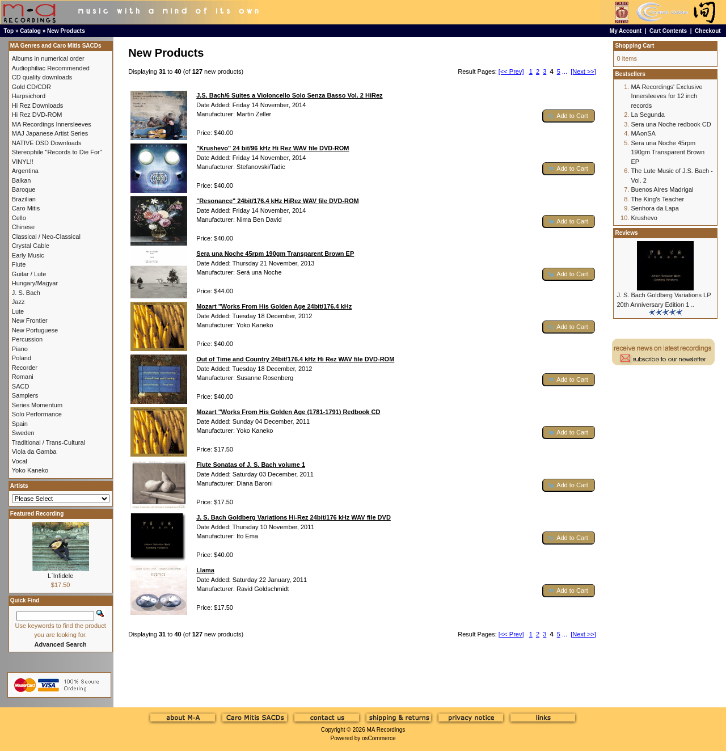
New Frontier (30, 320)
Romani (22, 376)
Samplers (25, 395)
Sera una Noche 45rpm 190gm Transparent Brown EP (667, 152)
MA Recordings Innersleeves (51, 124)
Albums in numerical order (48, 58)
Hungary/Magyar (35, 283)
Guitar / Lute (29, 274)
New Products (66, 31)
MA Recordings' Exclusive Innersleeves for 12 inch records (666, 96)
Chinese (23, 226)
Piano (20, 348)
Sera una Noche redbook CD (671, 124)
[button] (569, 116)
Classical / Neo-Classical (46, 236)
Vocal (19, 461)
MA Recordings (385, 730)
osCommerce (378, 738)
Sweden (23, 432)
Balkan (21, 180)
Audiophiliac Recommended (51, 68)
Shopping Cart (634, 46)
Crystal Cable (30, 245)
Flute (19, 264)
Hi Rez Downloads (37, 105)
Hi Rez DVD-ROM (37, 114)
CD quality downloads (42, 77)
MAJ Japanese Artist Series (50, 133)
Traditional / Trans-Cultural (48, 442)
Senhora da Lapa (654, 208)
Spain (20, 423)
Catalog (30, 31)
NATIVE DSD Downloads (47, 143)
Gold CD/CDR (31, 86)
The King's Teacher (657, 199)
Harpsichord (28, 95)
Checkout (708, 31)
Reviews (626, 233)
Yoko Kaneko (30, 470)
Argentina (25, 170)
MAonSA (643, 133)
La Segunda (647, 114)
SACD (20, 386)
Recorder (24, 367)
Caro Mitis (26, 208)
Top (9, 31)
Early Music (28, 255)
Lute (18, 311)
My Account (625, 31)
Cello (19, 217)
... (564, 71)
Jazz (18, 301)
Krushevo (644, 217)
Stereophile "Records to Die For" (57, 152)
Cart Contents (668, 31)
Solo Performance (37, 414)
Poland (21, 358)
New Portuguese (35, 330)
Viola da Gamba (34, 451)
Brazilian (24, 199)
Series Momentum (37, 405)
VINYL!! (22, 161)
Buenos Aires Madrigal (662, 189)
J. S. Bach (26, 292)
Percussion (27, 339)
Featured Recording (37, 513)
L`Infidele (60, 575)
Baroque (24, 189)
